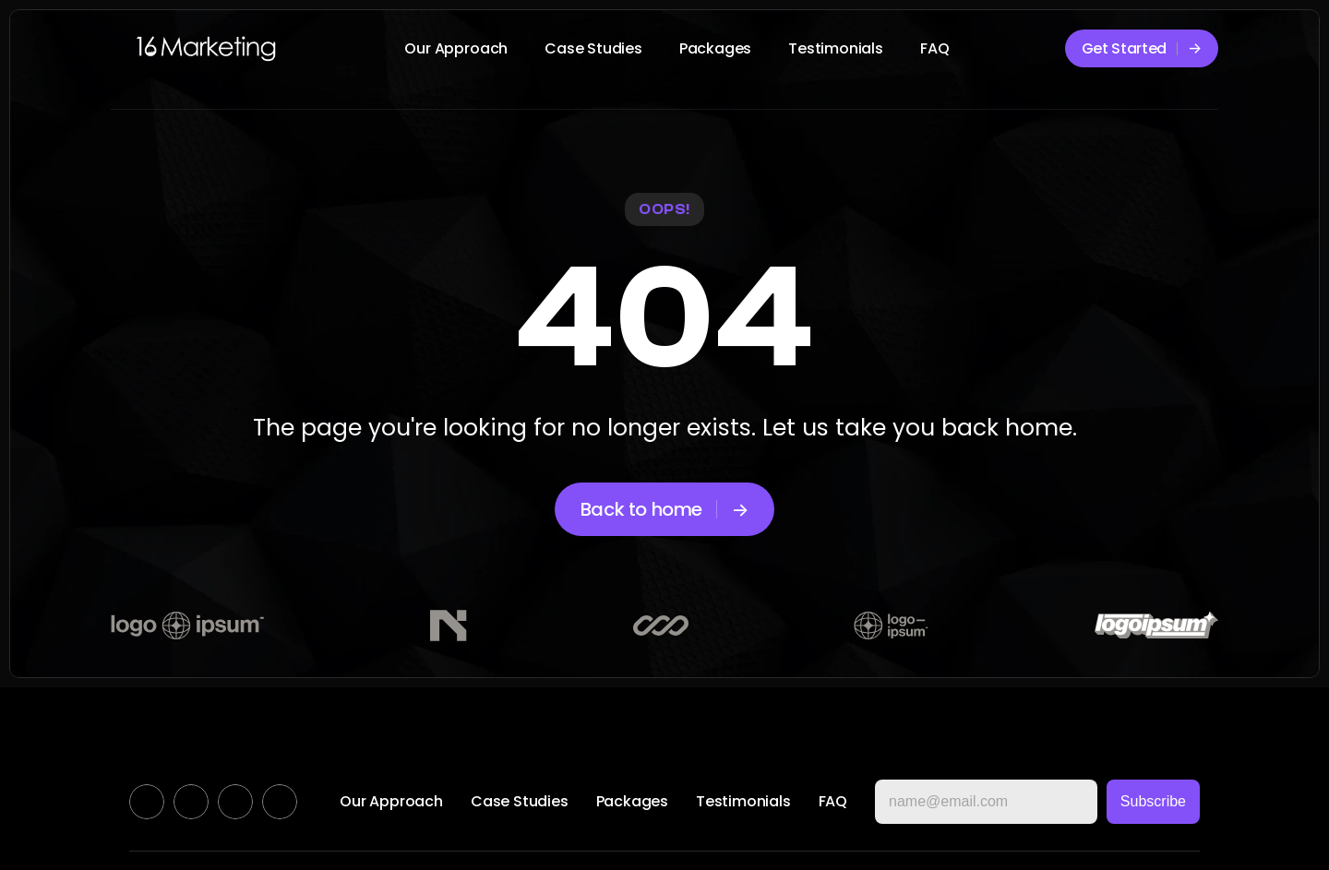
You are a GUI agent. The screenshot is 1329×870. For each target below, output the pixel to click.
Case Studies (593, 48)
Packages (715, 48)
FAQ (934, 48)
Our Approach (456, 48)
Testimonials (835, 48)
